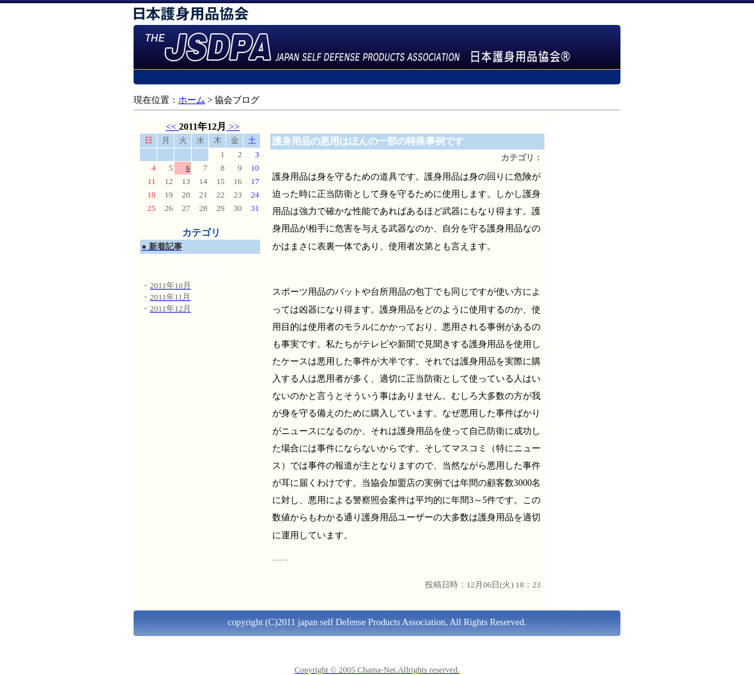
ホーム (191, 100)
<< (172, 126)
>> (233, 126)
